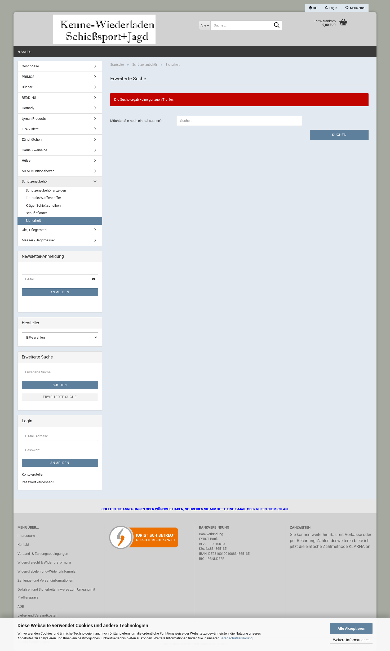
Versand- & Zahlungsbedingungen (42, 554)
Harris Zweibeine (34, 150)
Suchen (339, 135)
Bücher (27, 87)
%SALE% (24, 52)
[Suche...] (204, 25)
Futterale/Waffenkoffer (43, 198)
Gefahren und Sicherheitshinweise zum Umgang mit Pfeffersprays (56, 593)
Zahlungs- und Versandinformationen (45, 580)
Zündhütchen (32, 139)
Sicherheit (33, 221)
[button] (313, 8)
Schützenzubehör (35, 181)
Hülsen (27, 160)
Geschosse (30, 66)
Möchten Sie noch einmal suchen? (136, 121)
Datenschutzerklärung (235, 638)
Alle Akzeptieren (351, 628)
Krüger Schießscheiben (43, 205)
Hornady (28, 108)
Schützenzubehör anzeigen (46, 190)
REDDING (29, 98)
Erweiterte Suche (60, 397)
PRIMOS (28, 77)
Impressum (26, 536)
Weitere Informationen (351, 640)
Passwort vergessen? (38, 482)
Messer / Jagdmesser (38, 240)
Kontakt (23, 545)
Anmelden (59, 292)
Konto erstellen (33, 474)
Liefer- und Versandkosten (37, 615)
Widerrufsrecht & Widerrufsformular (44, 562)
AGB (20, 606)
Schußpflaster (36, 213)
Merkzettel (355, 8)
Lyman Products (34, 119)
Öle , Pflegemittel (34, 230)
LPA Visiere (30, 129)
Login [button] (331, 8)
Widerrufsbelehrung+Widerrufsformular (47, 571)
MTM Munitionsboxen (38, 171)
